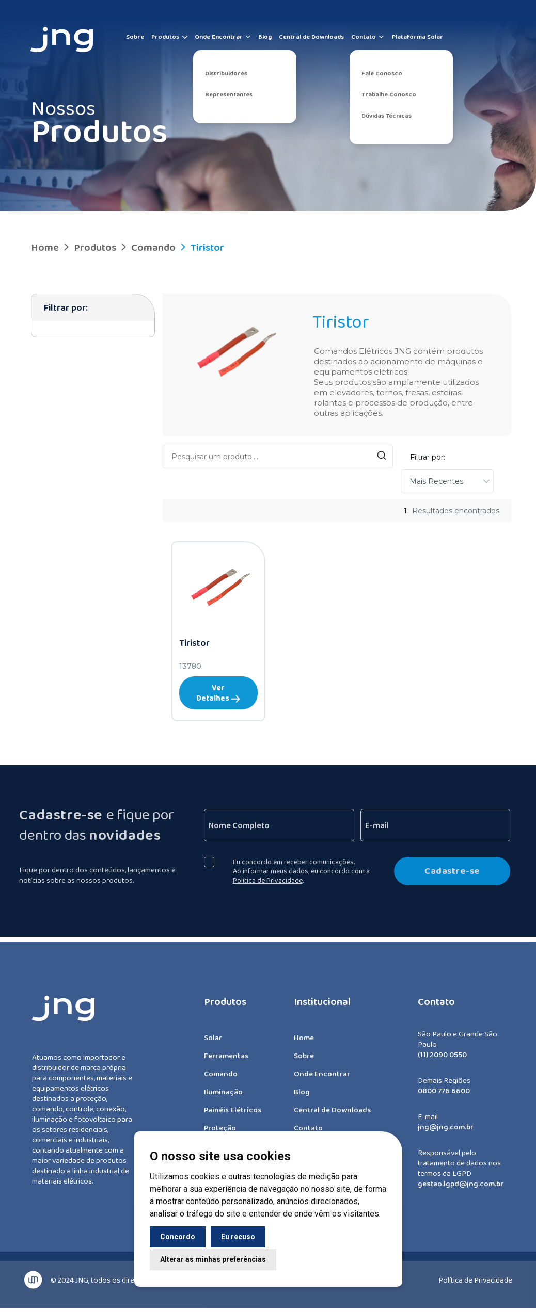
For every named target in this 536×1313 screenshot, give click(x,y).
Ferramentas (226, 1061)
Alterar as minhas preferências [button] (213, 1259)
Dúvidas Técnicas (386, 115)
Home (45, 247)
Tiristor (201, 247)
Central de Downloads (311, 36)
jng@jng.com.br (446, 1132)
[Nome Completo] (284, 825)
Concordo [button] (177, 1237)
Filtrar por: (427, 457)
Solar (213, 1043)
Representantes (229, 94)
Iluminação (223, 1097)
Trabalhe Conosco (388, 94)
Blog (265, 36)
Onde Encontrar (223, 36)
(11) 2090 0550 (442, 1060)
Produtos (165, 36)
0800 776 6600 (444, 1096)
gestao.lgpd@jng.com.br (460, 1189)
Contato (368, 36)
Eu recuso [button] (238, 1237)
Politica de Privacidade (273, 880)
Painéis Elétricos (232, 1115)
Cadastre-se (458, 871)
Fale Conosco (381, 73)
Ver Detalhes (218, 693)
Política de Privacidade (475, 1274)
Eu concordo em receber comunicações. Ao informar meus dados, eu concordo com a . (306, 871)
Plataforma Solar (417, 36)
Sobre (135, 36)
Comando (147, 247)
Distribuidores (226, 73)
